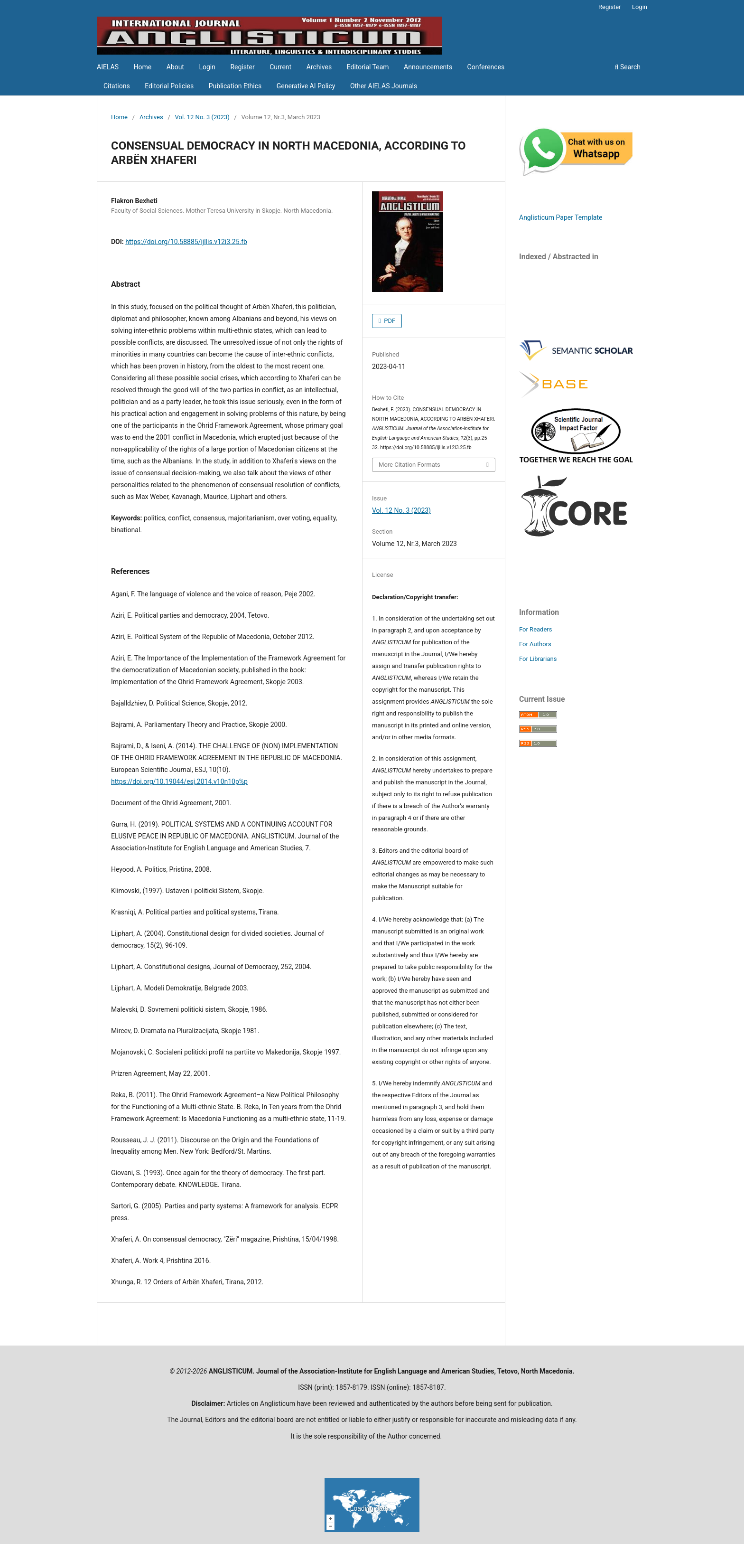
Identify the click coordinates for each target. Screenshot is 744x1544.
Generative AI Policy (306, 86)
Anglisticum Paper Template (560, 217)
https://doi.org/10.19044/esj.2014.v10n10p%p (179, 781)
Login (207, 67)
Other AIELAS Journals (383, 86)
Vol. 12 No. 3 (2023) (202, 117)
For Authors (535, 644)
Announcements (428, 67)
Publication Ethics (235, 86)
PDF (388, 320)
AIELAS (108, 67)
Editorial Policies (169, 86)
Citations (116, 86)
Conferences (486, 67)
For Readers (535, 629)
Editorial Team (368, 67)
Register (242, 67)
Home (143, 67)
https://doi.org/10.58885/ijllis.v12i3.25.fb (186, 241)
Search (628, 67)
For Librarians (538, 658)
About (175, 67)
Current (280, 67)
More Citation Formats (409, 464)
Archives (319, 67)
